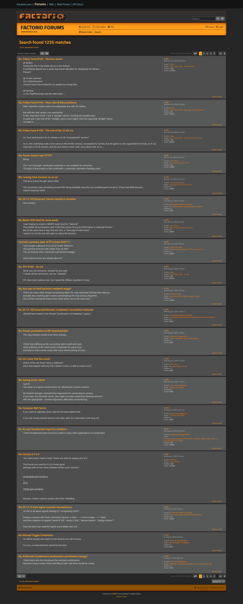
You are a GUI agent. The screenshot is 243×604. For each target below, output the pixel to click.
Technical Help (175, 294)
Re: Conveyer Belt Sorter (32, 408)
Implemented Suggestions (180, 434)
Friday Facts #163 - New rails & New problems (186, 110)
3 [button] (207, 53)
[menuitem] (99, 27)
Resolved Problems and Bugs (181, 204)
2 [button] (203, 53)
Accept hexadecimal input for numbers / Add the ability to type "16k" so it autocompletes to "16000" (191, 440)
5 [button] (214, 53)
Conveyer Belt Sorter (177, 415)
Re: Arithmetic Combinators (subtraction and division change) (52, 556)
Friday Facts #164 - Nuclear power (182, 66)
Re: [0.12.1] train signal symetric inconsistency (45, 507)
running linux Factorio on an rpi (180, 185)
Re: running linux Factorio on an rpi (38, 177)
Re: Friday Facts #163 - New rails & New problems (47, 102)
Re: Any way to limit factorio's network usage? (44, 288)
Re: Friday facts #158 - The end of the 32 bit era (45, 130)
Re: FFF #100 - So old (30, 266)
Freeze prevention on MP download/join (184, 338)
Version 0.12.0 (174, 462)
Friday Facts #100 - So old (179, 274)
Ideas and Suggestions (178, 336)
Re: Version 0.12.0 (28, 454)
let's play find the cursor (178, 366)
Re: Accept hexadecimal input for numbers (42, 429)
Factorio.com (24, 4)
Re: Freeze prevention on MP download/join (43, 330)
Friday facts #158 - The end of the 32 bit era (185, 138)
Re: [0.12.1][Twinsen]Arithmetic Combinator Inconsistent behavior (56, 309)
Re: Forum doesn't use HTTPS (35, 155)
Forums (40, 4)
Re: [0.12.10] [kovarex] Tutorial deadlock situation (47, 199)
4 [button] (210, 53)
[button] (195, 53)
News (172, 64)
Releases (173, 460)
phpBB (113, 594)
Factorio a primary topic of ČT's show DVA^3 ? (186, 249)
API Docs (78, 4)
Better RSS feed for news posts (181, 228)
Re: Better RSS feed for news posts (38, 220)
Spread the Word (176, 247)
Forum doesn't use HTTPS (179, 163)
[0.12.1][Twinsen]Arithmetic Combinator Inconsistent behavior (192, 317)
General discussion (177, 183)
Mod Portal (63, 4)
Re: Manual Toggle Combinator (35, 535)
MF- (167, 59)
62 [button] (220, 53)
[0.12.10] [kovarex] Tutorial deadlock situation (186, 206)
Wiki (51, 4)
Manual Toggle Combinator (179, 543)
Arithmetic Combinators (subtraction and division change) (190, 564)
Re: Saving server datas (31, 380)
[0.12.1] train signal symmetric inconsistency (185, 515)
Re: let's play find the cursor (34, 359)
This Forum (174, 161)
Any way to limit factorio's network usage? (185, 296)
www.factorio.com (29, 32)
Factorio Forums (42, 27)
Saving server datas (176, 387)
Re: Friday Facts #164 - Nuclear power (40, 59)
